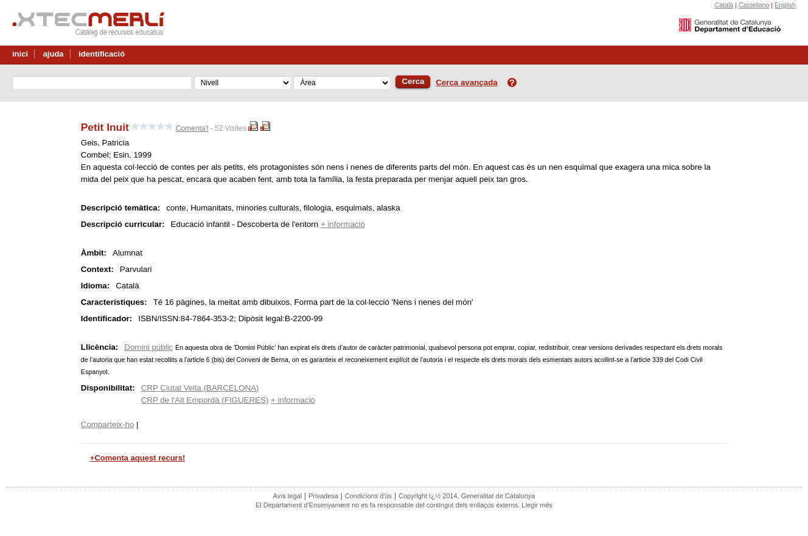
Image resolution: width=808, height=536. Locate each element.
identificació (101, 53)
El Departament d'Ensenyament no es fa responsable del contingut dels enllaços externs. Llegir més (404, 505)
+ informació (343, 224)
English (785, 5)
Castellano (754, 5)
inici (20, 53)
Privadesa (323, 495)
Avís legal (287, 495)
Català (723, 5)
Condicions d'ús (368, 495)
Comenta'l (192, 128)
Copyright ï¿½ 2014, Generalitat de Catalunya (467, 495)
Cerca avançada (467, 82)
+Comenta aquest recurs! (137, 457)
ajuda (53, 53)
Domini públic (148, 347)
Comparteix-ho (107, 424)
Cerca (413, 81)
